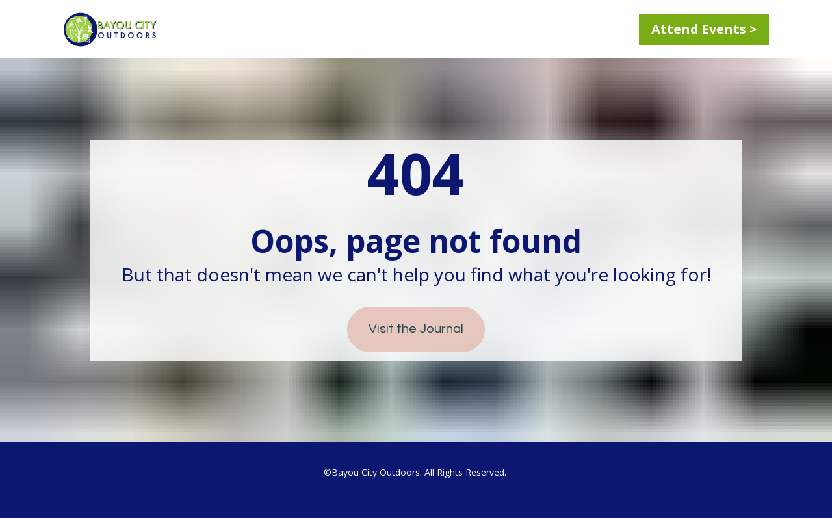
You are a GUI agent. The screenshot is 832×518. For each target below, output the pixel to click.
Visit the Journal (416, 328)
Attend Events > (704, 29)
